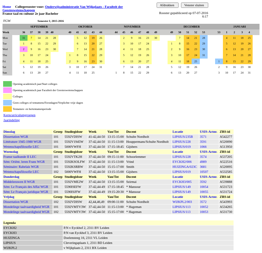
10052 (204, 207)
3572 (203, 202)
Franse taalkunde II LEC (19, 156)
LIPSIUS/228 (182, 141)
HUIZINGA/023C (185, 166)
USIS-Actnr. (208, 131)
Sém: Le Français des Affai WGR (25, 186)
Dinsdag (9, 131)
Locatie (178, 131)
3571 (203, 136)
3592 (203, 181)
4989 (203, 161)
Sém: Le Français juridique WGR (25, 192)
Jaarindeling (11, 120)
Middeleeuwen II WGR (19, 181)
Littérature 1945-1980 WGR (22, 141)
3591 (203, 141)
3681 (203, 166)
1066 (203, 146)
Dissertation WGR (15, 136)
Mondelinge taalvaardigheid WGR (26, 207)
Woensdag (10, 151)
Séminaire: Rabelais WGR (21, 166)
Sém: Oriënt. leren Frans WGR (24, 161)
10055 (204, 192)
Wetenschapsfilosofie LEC (21, 146)
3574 (203, 156)
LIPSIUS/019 (182, 146)
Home (7, 6)
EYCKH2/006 (182, 161)
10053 (204, 212)
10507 (204, 171)
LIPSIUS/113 (182, 207)
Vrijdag (8, 197)
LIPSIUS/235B (183, 136)
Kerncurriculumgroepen (19, 115)
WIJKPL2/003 (182, 202)
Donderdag (11, 176)
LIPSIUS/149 (182, 186)
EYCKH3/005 (182, 181)
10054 (204, 186)
